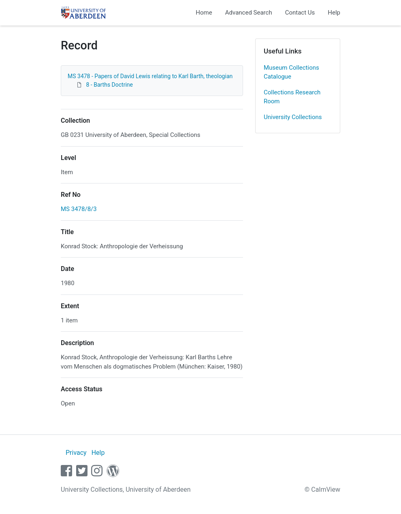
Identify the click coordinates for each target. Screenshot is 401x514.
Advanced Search (248, 12)
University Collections (293, 117)
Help (334, 12)
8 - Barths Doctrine (109, 84)
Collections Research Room (292, 97)
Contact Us (300, 12)
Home (204, 12)
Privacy (76, 452)
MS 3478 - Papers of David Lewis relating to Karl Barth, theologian (150, 76)
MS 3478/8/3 (79, 209)
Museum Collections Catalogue (291, 72)
